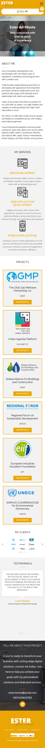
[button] (42, 9)
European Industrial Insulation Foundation (22, 465)
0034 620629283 (22, 697)
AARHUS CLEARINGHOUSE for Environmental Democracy (22, 505)
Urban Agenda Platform (22, 339)
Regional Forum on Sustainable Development (22, 417)
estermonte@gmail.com (23, 692)
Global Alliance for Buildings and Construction (22, 380)
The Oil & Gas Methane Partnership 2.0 (22, 289)
